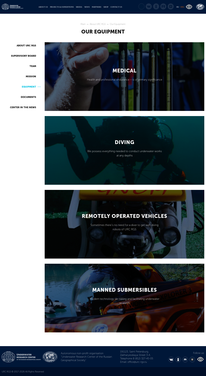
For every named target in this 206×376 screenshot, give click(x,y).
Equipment (29, 86)
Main (83, 24)
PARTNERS (96, 7)
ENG (183, 7)
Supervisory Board (23, 55)
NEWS (87, 7)
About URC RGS (98, 24)
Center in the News (23, 107)
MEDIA (79, 7)
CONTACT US (116, 7)
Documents (28, 97)
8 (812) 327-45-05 (143, 358)
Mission (31, 76)
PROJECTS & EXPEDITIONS (62, 7)
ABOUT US (43, 7)
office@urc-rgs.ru (137, 361)
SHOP (105, 7)
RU (178, 7)
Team (33, 66)
